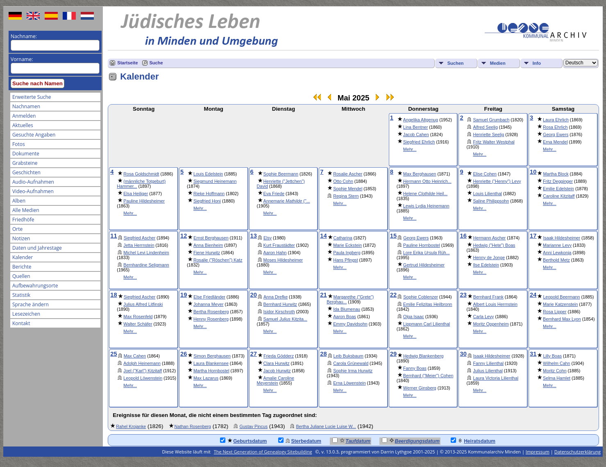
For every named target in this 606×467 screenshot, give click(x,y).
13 (253, 235)
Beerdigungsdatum (411, 440)
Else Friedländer (209, 296)
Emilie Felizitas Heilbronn (427, 304)
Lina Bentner (415, 127)
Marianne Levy (557, 245)
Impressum (537, 452)
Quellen (21, 276)
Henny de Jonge (489, 257)
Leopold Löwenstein (142, 378)
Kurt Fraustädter (279, 245)
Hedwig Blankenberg (423, 355)
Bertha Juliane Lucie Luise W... (326, 426)
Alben (18, 200)
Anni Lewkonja (557, 252)
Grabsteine (25, 162)
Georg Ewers (555, 134)
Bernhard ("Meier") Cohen (428, 375)
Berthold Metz (556, 259)
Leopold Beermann (561, 296)
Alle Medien (25, 210)
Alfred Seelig (485, 127)
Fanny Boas (415, 368)
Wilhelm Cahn (556, 363)
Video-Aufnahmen (33, 191)
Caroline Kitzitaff (558, 196)
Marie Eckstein (347, 245)
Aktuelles (22, 125)
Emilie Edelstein (558, 188)
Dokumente (25, 153)
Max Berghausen (419, 173)
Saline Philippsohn (491, 200)
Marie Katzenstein (560, 304)
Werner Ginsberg (419, 387)
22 (393, 295)
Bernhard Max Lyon (562, 319)
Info (537, 63)
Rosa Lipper (554, 311)
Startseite (127, 62)
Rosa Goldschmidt (141, 173)
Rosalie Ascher (347, 173)
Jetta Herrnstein (138, 245)
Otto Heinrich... (427, 181)
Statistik (21, 295)
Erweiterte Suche (31, 96)
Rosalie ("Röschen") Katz (218, 259)
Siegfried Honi (207, 200)
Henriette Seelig (488, 134)
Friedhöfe (23, 219)
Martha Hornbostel (211, 370)
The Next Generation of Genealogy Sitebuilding (263, 452)
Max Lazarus (205, 378)
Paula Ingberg (346, 252)
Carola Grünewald (350, 363)
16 (463, 235)
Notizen (21, 238)
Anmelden (24, 115)
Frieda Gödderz (278, 355)
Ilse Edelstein (486, 264)
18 (113, 295)
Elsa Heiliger (135, 193)
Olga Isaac (413, 316)
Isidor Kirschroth (279, 311)
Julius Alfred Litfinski (143, 304)
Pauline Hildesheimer (144, 200)
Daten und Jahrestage (37, 247)
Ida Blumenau (346, 309)
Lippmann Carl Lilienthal (426, 323)
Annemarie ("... (286, 200)
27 (253, 354)
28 (323, 354)
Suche (156, 62)
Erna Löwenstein (349, 382)
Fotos (18, 144)
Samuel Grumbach (491, 119)
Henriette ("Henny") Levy (497, 181)
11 (113, 235)
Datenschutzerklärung (577, 452)
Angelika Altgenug (420, 119)
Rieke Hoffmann (209, 193)
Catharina (343, 237)
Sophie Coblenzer (420, 296)
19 (183, 295)
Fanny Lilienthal (488, 363)
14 (323, 235)
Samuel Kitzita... (285, 319)
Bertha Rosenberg (211, 311)
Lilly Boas (552, 355)
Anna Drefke (275, 296)
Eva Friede (274, 193)
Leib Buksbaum (348, 355)
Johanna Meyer (208, 304)
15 (393, 235)
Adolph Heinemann (142, 363)
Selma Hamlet (556, 378)
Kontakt (21, 323)
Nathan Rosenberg (193, 426)
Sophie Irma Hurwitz (352, 370)
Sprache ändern (30, 304)
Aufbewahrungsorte (35, 285)
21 (323, 295)
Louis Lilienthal (487, 193)
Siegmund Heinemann (214, 181)
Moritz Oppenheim (490, 323)
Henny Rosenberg (211, 319)
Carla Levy (483, 316)
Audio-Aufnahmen (33, 181)
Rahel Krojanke (131, 426)
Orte (17, 229)
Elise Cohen (484, 173)
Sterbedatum (299, 440)
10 (533, 172)
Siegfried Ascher (140, 237)
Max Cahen (135, 355)
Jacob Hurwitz (277, 370)
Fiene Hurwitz (206, 252)
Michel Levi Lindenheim (146, 252)
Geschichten (26, 172)
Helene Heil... (425, 193)
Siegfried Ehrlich (419, 141)
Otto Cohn (343, 181)
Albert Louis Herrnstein (495, 304)
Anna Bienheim (208, 245)
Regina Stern (346, 196)
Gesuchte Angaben (33, 134)
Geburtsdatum (243, 440)
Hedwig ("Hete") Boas (494, 245)
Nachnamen (26, 106)
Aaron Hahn (275, 252)
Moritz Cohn (554, 370)
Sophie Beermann (280, 173)
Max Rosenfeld (137, 316)
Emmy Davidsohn (350, 323)
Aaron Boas (344, 316)
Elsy (267, 237)
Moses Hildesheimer (283, 259)
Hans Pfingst (345, 259)
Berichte (22, 266)
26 (183, 354)
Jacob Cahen (416, 134)
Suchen (455, 63)
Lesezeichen (26, 313)
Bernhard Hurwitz (280, 304)
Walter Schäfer (137, 323)
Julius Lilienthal (487, 370)
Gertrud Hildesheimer (424, 264)
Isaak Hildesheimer (561, 237)
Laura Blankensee (211, 363)
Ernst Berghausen (210, 237)
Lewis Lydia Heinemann (426, 205)
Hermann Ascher (489, 237)
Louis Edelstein (208, 173)
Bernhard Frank (488, 296)
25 (113, 354)
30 (463, 354)
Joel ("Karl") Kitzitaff (142, 370)
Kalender (22, 257)
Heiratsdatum (473, 440)
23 (463, 295)
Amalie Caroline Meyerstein (275, 380)
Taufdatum (351, 440)
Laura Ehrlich (556, 119)
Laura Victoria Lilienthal (495, 378)
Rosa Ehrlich (555, 127)
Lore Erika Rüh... (426, 252)
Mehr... (410, 149)
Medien (498, 63)
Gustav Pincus (253, 426)
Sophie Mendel (347, 188)
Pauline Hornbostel (421, 245)
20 (253, 295)
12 (183, 235)
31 (533, 354)
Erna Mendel (555, 141)
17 (533, 235)
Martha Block (555, 173)
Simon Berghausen (212, 355)
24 (533, 295)
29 (393, 354)
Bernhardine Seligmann (146, 264)
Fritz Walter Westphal (493, 141)
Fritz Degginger (558, 181)
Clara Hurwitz (276, 363)
